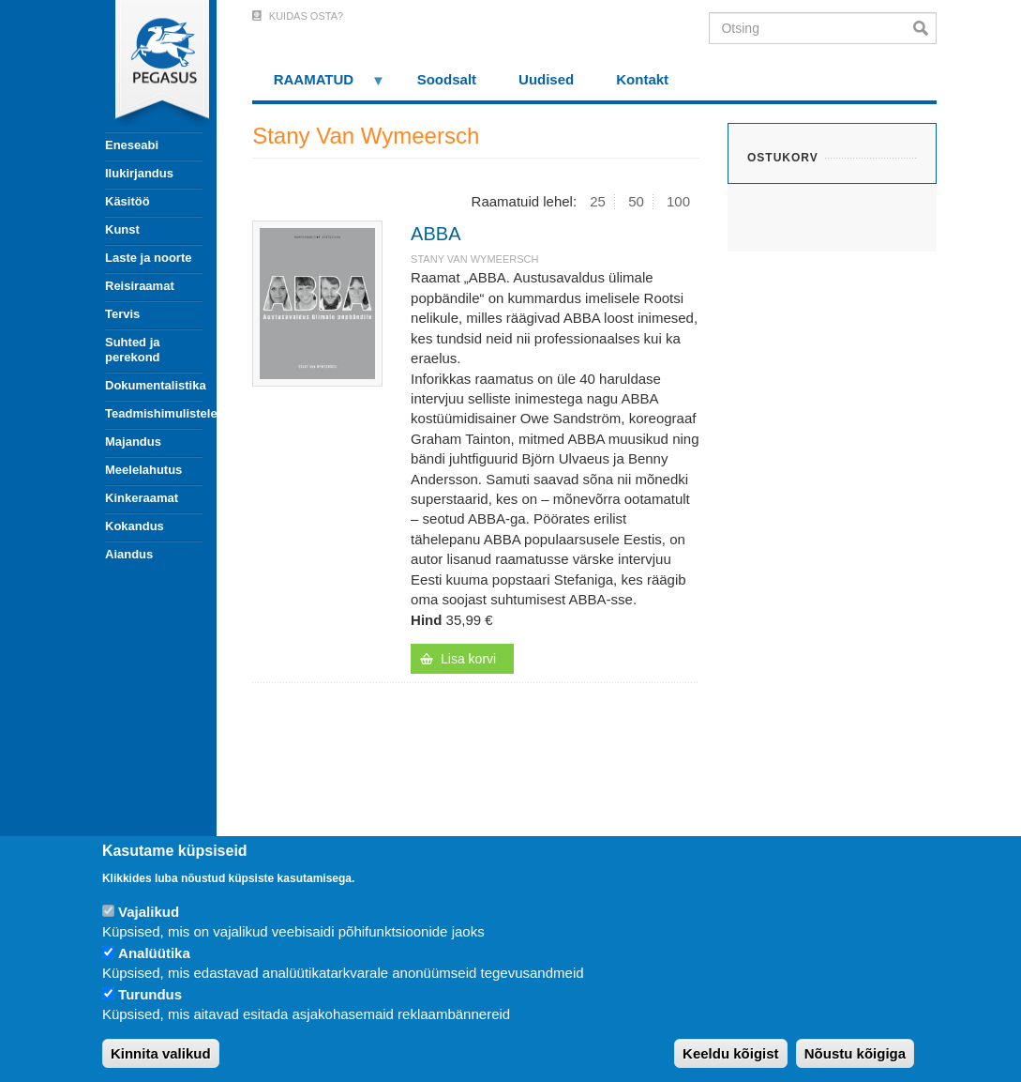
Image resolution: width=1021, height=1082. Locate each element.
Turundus (150, 994)
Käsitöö (127, 201)
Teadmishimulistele (154, 413)
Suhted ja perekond (132, 349)
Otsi (925, 28)
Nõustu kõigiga (855, 1053)
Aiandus (129, 554)
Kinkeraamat (141, 498)
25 (598, 201)
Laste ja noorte (148, 258)
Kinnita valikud (161, 1053)
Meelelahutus (143, 470)
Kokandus (134, 526)
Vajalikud (148, 912)
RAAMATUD (318, 85)
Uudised (546, 79)
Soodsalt (446, 79)
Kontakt (642, 79)
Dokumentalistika (154, 385)
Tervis (122, 314)
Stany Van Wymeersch (474, 259)
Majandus (133, 441)
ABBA (435, 233)
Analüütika (154, 953)
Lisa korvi (468, 658)
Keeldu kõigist (731, 1053)
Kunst (122, 229)
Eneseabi (131, 145)
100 (678, 201)
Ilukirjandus (139, 173)
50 (636, 201)
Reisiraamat (139, 286)
